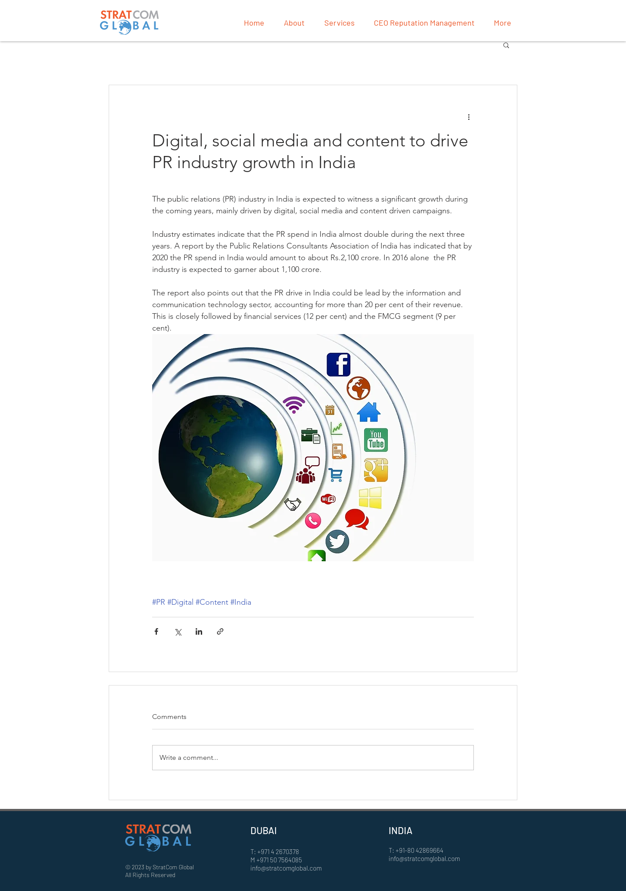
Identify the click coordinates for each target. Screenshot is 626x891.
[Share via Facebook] (156, 631)
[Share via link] (220, 631)
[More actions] (468, 116)
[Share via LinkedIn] (199, 631)
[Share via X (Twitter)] (177, 631)
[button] (506, 44)
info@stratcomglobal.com (286, 868)
